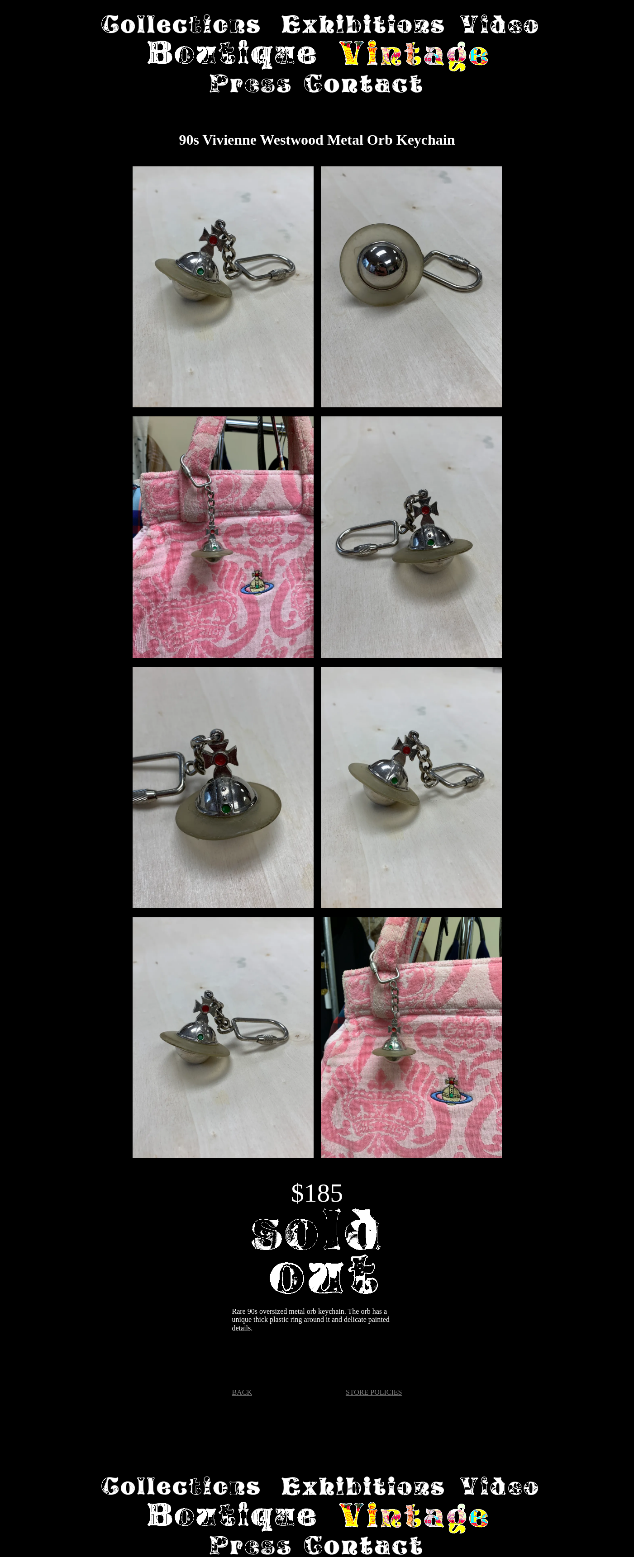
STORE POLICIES (374, 1392)
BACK (242, 1392)
